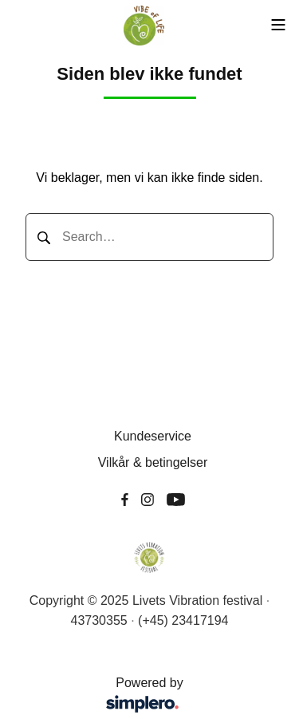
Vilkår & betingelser (153, 462)
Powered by (103, 696)
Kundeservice (152, 436)
